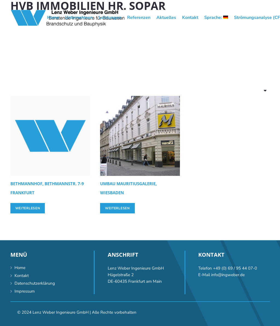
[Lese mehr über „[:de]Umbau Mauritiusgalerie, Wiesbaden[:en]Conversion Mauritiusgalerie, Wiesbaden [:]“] (117, 208)
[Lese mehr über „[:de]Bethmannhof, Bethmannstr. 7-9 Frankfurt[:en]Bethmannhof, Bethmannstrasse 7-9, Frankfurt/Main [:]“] (27, 208)
